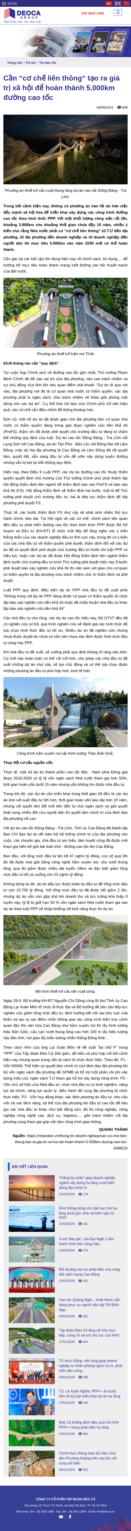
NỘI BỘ (9, 3)
